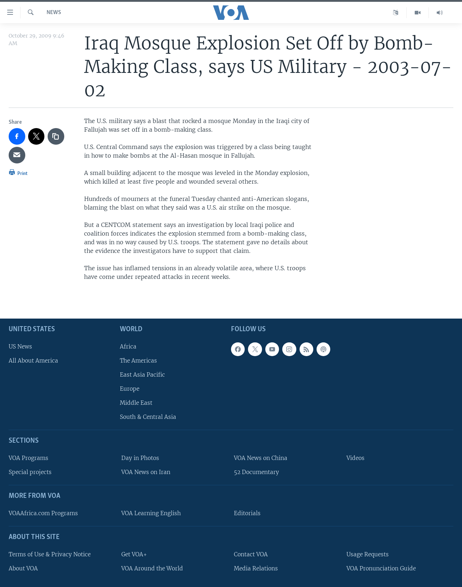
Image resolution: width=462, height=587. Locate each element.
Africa (128, 346)
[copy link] (56, 136)
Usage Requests (367, 554)
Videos (355, 458)
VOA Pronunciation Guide (381, 568)
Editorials (247, 513)
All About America (33, 360)
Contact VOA (251, 554)
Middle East (136, 403)
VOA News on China (260, 458)
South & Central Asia (148, 417)
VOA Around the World (152, 568)
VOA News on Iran (145, 472)
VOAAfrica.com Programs (43, 513)
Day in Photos (140, 458)
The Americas (138, 360)
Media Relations (256, 568)
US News (20, 346)
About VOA (23, 568)
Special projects (30, 472)
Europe (129, 388)
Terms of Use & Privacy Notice (50, 554)
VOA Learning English (151, 513)
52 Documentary (256, 472)
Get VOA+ (134, 554)
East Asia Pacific (142, 374)
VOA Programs (28, 458)
